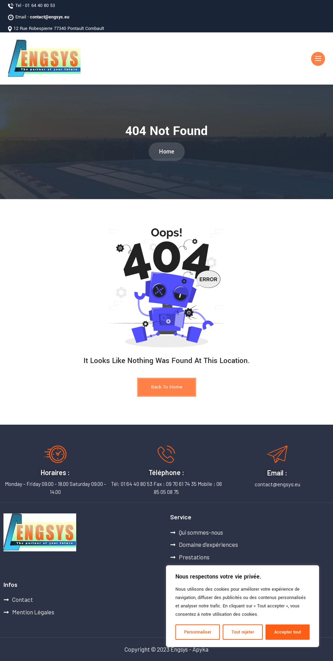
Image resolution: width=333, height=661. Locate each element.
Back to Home (166, 387)
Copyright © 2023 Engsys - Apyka (166, 649)
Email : (277, 473)
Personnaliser (197, 632)
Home (166, 152)
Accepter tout (287, 632)
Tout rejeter (242, 632)
